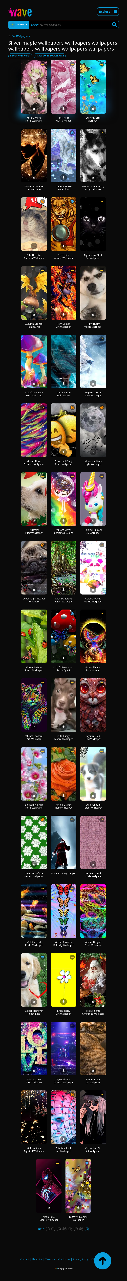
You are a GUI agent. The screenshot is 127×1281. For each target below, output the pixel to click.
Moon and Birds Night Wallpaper (93, 463)
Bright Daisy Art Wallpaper (63, 1012)
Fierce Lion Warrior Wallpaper (63, 256)
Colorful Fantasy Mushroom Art (34, 394)
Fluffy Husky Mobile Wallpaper (93, 325)
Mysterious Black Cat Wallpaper (93, 256)
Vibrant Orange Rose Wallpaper (63, 806)
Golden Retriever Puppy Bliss (34, 1012)
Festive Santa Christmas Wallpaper (93, 1012)
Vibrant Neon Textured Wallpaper (33, 463)
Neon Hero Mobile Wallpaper (49, 1218)
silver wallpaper (20, 55)
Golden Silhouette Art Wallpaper (33, 188)
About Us (37, 1259)
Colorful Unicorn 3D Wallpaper (93, 531)
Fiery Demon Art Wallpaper (63, 325)
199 (87, 1229)
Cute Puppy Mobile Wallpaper (63, 737)
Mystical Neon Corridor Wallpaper (64, 1081)
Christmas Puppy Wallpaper (34, 531)
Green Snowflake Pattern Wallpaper (33, 875)
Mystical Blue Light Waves (63, 394)
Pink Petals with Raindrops (63, 119)
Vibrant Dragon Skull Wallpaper (93, 943)
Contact (24, 1259)
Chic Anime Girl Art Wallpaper (93, 1150)
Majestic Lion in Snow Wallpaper (93, 394)
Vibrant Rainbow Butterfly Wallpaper (63, 943)
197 (76, 1229)
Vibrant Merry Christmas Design (63, 531)
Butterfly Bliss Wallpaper (93, 119)
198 (81, 1229)
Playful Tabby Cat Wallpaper (93, 1081)
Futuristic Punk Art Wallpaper (63, 1150)
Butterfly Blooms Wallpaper (78, 1218)
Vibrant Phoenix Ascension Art (93, 669)
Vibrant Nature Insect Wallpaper (34, 669)
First (41, 1229)
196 (70, 1229)
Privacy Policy (80, 1259)
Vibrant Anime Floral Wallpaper (33, 119)
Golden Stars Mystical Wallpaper (34, 1150)
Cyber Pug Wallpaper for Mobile (34, 600)
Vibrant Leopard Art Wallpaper (33, 737)
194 (59, 1229)
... (53, 1229)
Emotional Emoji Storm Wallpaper (63, 463)
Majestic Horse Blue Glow (63, 188)
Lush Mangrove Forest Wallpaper (63, 600)
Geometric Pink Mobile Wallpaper (93, 875)
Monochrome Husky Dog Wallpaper (93, 188)
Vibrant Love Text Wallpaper (34, 1081)
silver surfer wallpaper (49, 55)
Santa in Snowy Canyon (63, 873)
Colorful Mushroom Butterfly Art (63, 669)
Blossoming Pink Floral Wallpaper (34, 806)
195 (64, 1229)
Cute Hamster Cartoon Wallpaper (34, 256)
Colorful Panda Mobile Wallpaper (93, 600)
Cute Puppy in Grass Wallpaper (93, 806)
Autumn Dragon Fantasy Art (33, 325)
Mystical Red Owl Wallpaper (93, 737)
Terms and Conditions (57, 1259)
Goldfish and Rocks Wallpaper (34, 943)
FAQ (93, 1259)
